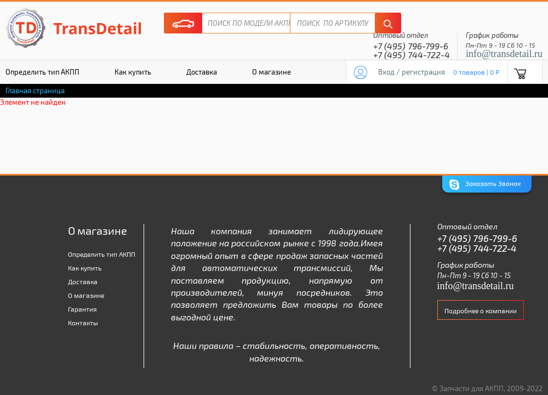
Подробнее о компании (480, 310)
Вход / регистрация (411, 71)
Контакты (83, 322)
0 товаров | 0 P (476, 72)
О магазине (271, 71)
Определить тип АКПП (101, 254)
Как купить (133, 71)
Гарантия (82, 309)
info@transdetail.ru (504, 53)
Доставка (201, 71)
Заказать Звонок (485, 184)
